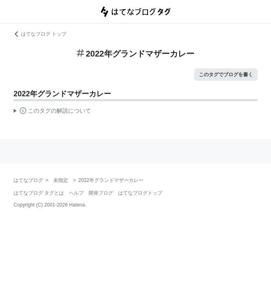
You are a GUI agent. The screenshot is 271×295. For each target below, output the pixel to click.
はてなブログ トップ (40, 34)
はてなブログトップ (140, 193)
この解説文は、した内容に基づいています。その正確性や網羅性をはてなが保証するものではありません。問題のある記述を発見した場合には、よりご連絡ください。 (52, 112)
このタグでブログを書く (226, 74)
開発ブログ (101, 193)
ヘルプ (76, 193)
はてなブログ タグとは (39, 193)
